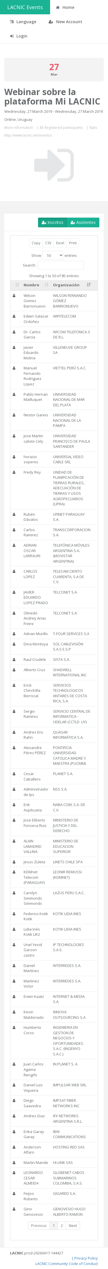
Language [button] (23, 21)
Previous (39, 1225)
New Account (65, 21)
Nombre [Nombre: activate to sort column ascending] (31, 284)
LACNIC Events (25, 7)
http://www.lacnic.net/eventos (28, 135)
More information (18, 127)
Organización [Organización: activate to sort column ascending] (66, 284)
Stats (93, 127)
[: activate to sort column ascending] (15, 285)
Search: (53, 265)
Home (65, 7)
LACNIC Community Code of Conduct (66, 1263)
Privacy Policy (86, 1258)
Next (73, 1225)
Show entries (54, 255)
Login (18, 36)
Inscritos (52, 222)
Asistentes (83, 222)
